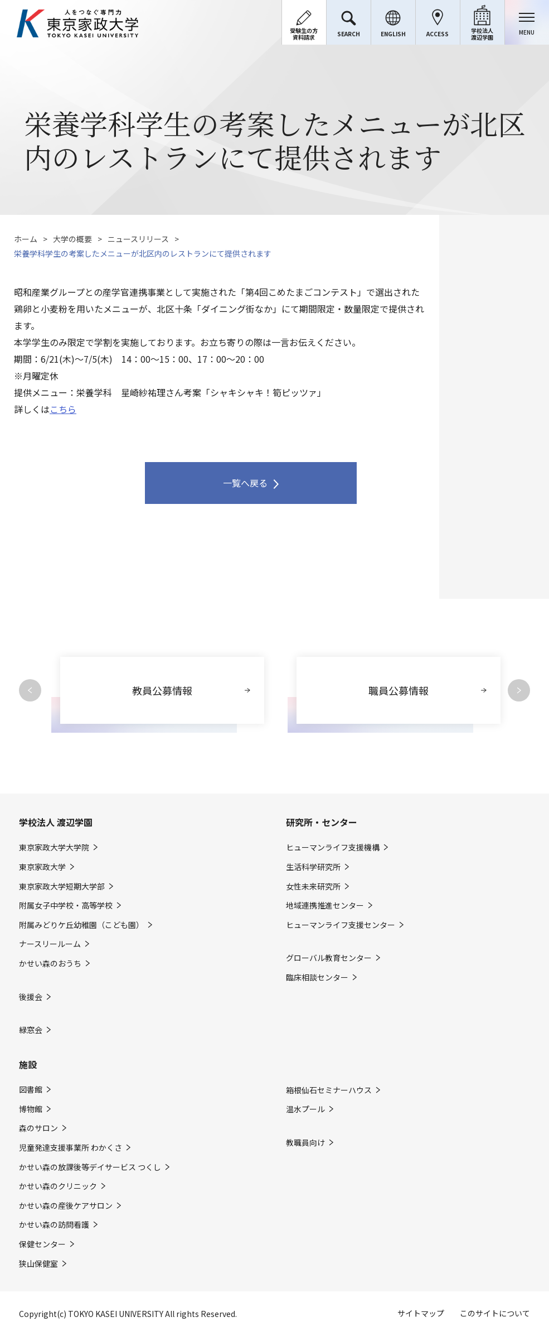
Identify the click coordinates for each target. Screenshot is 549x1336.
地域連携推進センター (325, 905)
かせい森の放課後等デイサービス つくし (90, 1167)
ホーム (25, 238)
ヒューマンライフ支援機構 (333, 847)
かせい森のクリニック (58, 1186)
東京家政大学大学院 (54, 847)
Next (519, 690)
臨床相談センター (317, 977)
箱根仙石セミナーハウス (329, 1090)
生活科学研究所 (313, 867)
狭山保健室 (38, 1263)
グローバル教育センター (329, 958)
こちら (63, 409)
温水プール (305, 1109)
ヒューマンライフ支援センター (340, 925)
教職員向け (305, 1142)
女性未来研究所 (313, 886)
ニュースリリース (138, 238)
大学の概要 (72, 238)
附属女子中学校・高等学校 (66, 905)
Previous (30, 690)
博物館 (30, 1109)
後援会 (30, 997)
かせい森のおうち (50, 963)
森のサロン (38, 1128)
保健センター (42, 1244)
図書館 (30, 1089)
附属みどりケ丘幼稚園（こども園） (81, 925)
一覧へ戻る (245, 482)
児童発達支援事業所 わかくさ (70, 1147)
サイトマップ (420, 1313)
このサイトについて (495, 1313)
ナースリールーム (50, 944)
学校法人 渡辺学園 (56, 822)
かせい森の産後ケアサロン (66, 1205)
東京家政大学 (42, 867)
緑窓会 (30, 1030)
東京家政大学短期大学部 (62, 886)
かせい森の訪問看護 (54, 1224)
